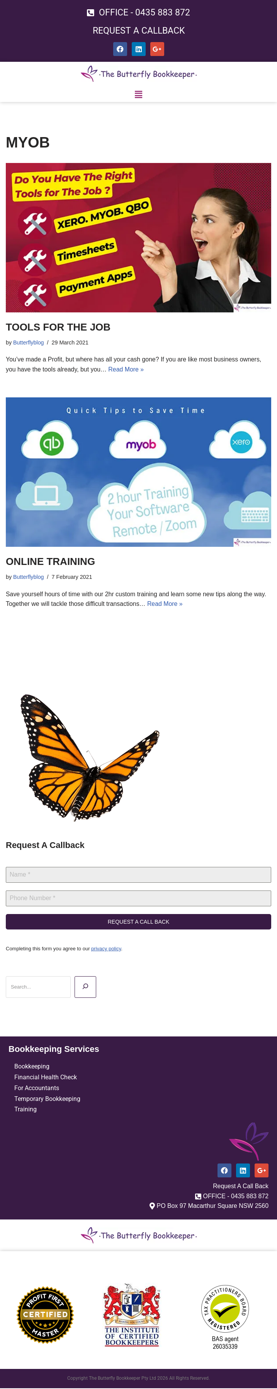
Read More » (127, 369)
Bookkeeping (31, 1066)
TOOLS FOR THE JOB (58, 327)
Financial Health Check (45, 1077)
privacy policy (106, 949)
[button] (138, 95)
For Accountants (36, 1088)
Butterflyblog (28, 342)
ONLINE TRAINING (50, 562)
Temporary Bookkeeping (47, 1099)
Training (25, 1110)
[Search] (85, 987)
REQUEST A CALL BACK (139, 922)
